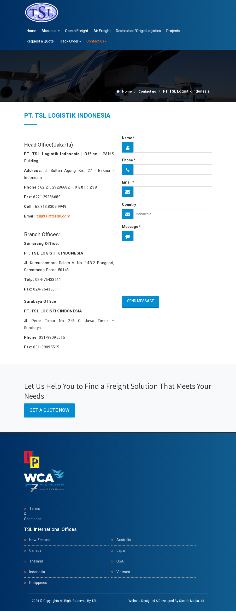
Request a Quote (40, 41)
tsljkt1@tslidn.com (53, 216)
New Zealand (39, 540)
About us (51, 31)
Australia (123, 540)
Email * (128, 182)
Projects (173, 31)
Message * (131, 226)
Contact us (96, 41)
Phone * (128, 160)
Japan (121, 550)
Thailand (36, 561)
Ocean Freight (76, 31)
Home (31, 31)
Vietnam (123, 572)
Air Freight (102, 31)
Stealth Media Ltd (191, 600)
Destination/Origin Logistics (138, 31)
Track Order (70, 41)
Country (129, 204)
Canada (35, 550)
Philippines (38, 582)
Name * (128, 138)
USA (120, 561)
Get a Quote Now (49, 410)
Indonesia (37, 572)
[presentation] (152, 283)
